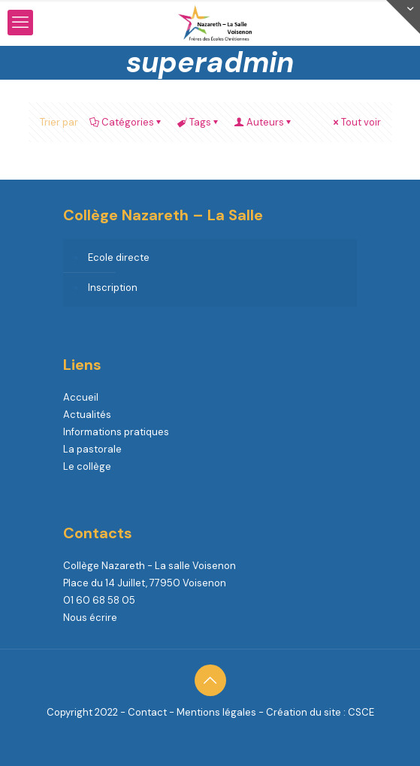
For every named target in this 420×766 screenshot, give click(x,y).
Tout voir (356, 122)
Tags (199, 122)
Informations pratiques (116, 431)
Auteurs (264, 122)
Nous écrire (90, 617)
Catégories (126, 122)
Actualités (87, 414)
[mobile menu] (20, 22)
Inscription (112, 287)
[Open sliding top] (403, 17)
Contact (147, 712)
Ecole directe (119, 257)
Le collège (87, 466)
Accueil (80, 397)
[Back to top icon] (210, 680)
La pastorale (92, 449)
